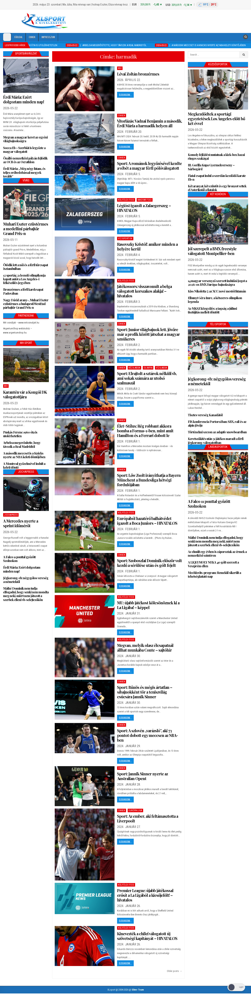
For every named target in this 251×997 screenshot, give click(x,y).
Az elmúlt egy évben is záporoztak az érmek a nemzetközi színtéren (217, 553)
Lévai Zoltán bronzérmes (138, 73)
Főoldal (18, 37)
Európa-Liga (135, 810)
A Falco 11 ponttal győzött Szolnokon (19, 559)
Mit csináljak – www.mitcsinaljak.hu (21, 322)
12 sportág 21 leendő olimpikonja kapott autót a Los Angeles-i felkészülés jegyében (24, 279)
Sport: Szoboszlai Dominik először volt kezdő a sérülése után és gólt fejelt (149, 563)
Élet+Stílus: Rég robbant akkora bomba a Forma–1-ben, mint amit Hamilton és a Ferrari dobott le (145, 430)
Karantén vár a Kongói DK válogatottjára (25, 394)
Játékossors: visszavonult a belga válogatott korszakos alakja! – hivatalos (144, 291)
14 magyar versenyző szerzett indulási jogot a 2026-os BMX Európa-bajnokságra (217, 283)
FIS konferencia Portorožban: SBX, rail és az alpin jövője (217, 423)
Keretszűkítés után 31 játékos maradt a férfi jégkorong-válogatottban (215, 440)
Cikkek (32, 37)
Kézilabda (134, 367)
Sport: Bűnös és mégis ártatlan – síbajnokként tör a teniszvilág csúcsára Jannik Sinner (144, 692)
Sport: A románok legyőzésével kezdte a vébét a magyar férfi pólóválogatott (149, 166)
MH (120, 68)
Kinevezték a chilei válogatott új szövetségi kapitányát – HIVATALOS (147, 936)
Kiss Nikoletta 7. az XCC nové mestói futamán (217, 291)
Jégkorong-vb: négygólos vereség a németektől (25, 580)
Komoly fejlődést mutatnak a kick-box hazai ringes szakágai (216, 156)
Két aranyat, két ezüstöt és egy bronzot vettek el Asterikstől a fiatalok (217, 188)
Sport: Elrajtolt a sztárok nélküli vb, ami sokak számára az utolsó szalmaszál (147, 378)
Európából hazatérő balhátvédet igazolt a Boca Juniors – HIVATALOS (147, 521)
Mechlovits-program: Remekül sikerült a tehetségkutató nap (214, 574)
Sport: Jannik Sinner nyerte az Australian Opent (142, 776)
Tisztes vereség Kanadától (205, 415)
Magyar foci (145, 199)
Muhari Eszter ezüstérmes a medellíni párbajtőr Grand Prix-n (25, 228)
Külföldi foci (126, 199)
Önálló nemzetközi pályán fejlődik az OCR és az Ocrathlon (25, 160)
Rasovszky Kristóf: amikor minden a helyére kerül (147, 246)
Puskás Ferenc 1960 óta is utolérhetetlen (20, 434)
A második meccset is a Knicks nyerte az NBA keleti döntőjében (24, 455)
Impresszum (48, 37)
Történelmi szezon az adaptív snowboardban (217, 432)
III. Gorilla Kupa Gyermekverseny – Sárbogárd (211, 167)
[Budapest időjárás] (207, 4)
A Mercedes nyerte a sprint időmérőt (20, 523)
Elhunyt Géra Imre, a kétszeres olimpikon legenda (215, 300)
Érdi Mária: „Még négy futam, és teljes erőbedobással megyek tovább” (24, 172)
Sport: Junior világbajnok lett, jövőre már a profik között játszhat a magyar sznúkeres (148, 334)
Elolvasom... (125, 95)
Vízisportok (125, 238)
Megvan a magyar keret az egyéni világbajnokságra (25, 139)
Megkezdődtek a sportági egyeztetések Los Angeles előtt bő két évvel (216, 118)
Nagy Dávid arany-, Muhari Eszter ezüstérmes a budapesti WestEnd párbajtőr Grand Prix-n (25, 304)
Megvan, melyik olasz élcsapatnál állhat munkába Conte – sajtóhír (145, 648)
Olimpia (148, 367)
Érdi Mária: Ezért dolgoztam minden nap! (23, 99)
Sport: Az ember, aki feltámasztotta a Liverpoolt (147, 818)
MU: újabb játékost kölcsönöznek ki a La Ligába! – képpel (148, 605)
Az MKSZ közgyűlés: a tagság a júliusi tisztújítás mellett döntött (212, 310)
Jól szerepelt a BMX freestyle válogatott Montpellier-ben (212, 251)
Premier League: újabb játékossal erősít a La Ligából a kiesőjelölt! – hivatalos (145, 895)
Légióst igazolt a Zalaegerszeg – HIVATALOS (144, 208)
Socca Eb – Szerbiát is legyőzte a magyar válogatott (24, 150)
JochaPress (11, 515)
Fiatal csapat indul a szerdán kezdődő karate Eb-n (217, 177)
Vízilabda (161, 367)
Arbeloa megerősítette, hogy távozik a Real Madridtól (21, 444)
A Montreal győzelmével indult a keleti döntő (24, 465)
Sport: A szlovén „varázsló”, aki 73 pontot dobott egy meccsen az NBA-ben (147, 735)
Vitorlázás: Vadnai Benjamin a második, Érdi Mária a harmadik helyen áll (149, 123)
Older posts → (174, 971)
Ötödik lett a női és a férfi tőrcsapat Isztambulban (25, 267)
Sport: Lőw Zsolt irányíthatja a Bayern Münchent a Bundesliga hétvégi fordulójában (149, 480)
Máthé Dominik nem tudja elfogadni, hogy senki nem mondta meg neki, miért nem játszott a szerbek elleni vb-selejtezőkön (26, 594)
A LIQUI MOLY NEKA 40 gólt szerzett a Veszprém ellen (213, 564)
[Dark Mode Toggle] (7, 37)
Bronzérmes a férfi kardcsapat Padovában (23, 291)
